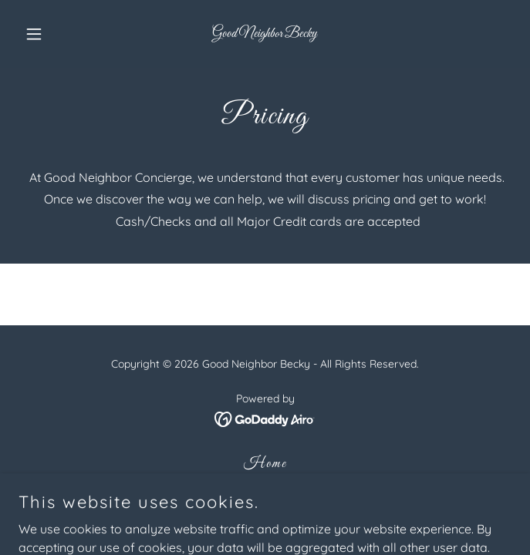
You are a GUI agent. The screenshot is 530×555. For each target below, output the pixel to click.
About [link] (265, 488)
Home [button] (265, 464)
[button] (56, 33)
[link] (265, 32)
